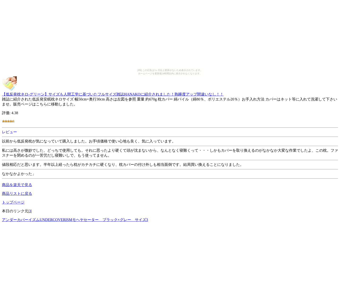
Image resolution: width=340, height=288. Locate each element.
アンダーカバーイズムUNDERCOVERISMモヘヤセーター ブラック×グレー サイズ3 (75, 220)
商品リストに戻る (17, 194)
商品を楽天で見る (17, 185)
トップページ (13, 202)
